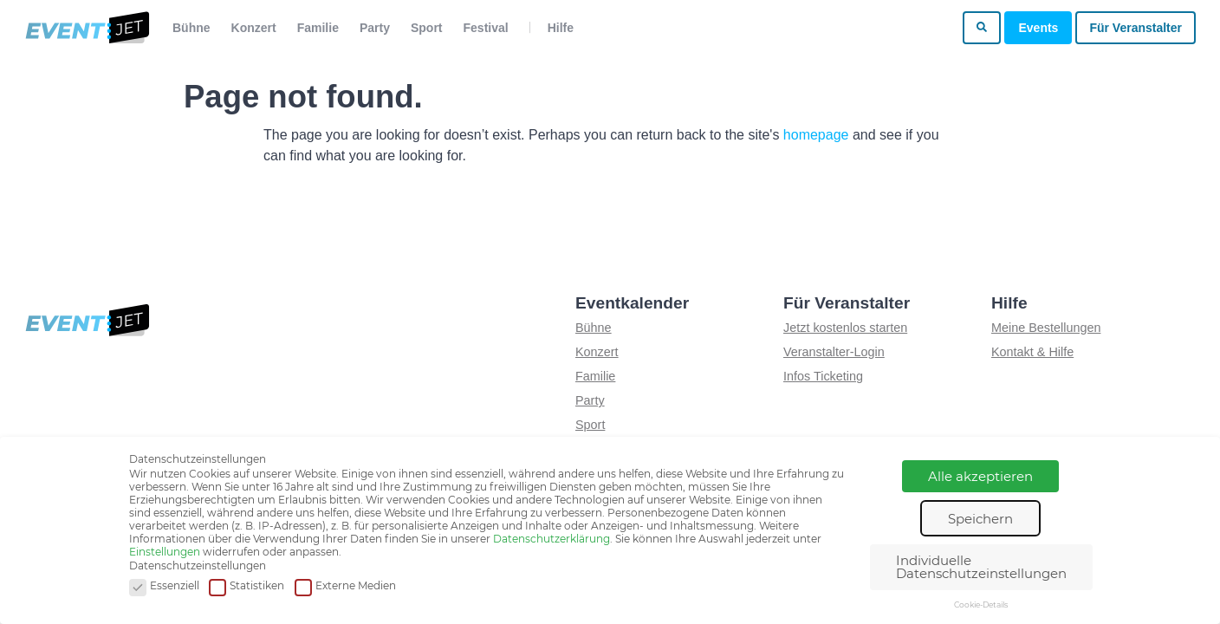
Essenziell (164, 586)
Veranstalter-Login (834, 352)
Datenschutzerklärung (551, 538)
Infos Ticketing (823, 376)
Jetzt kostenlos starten (845, 328)
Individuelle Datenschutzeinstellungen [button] (981, 567)
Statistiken (246, 586)
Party (375, 28)
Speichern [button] (980, 518)
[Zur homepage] (86, 27)
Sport (427, 28)
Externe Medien (345, 586)
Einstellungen (164, 551)
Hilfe (561, 28)
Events (1038, 28)
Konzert (253, 28)
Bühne (191, 28)
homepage (816, 134)
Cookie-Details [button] (981, 604)
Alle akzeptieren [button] (980, 476)
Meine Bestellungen (1045, 328)
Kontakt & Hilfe (1032, 352)
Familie (318, 28)
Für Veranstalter (1135, 28)
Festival (486, 28)
